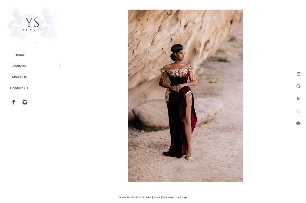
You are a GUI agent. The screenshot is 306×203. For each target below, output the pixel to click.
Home (19, 55)
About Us (19, 77)
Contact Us (19, 88)
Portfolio (19, 66)
